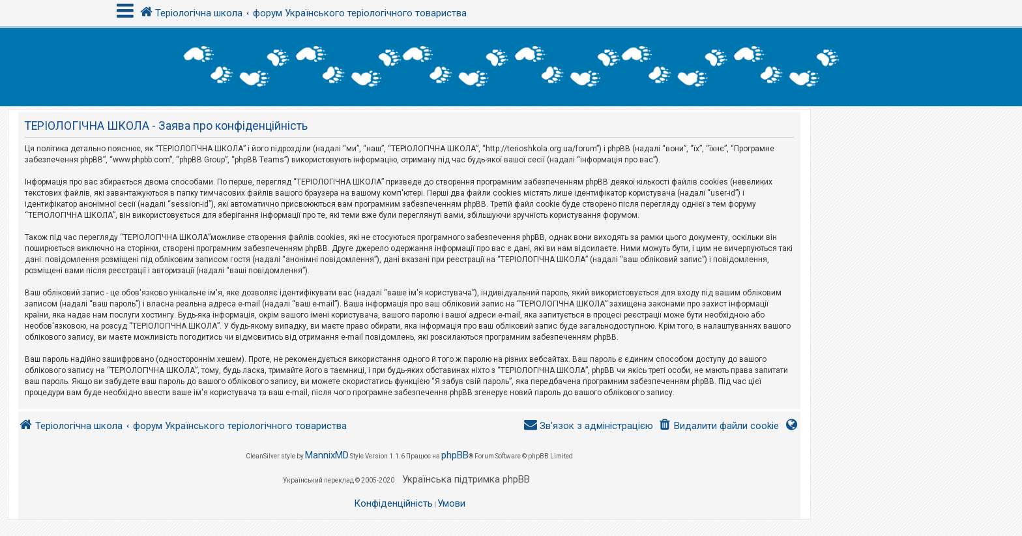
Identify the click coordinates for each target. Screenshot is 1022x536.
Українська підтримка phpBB (466, 479)
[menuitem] (719, 426)
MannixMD (327, 455)
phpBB (455, 455)
